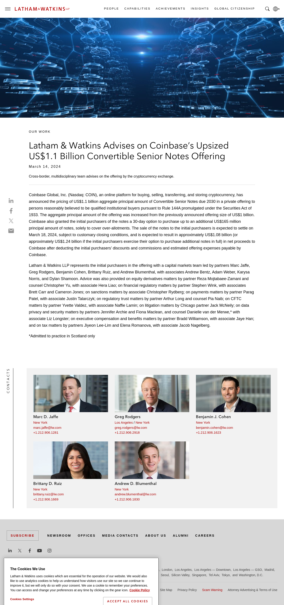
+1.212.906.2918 (127, 432)
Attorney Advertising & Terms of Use (252, 590)
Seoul (165, 575)
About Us (155, 535)
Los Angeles (124, 422)
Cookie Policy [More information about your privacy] (140, 602)
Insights (200, 8)
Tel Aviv (214, 575)
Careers (205, 535)
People (111, 8)
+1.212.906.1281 (45, 432)
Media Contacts (120, 535)
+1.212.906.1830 (127, 499)
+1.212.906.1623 (208, 432)
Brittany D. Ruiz (47, 483)
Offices (87, 535)
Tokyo (226, 575)
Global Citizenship (234, 8)
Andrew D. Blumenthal (136, 483)
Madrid (269, 569)
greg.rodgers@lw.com (131, 427)
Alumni (181, 535)
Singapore (199, 575)
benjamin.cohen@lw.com (214, 427)
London (167, 569)
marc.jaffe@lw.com (47, 427)
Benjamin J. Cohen (213, 416)
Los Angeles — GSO (247, 569)
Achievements (170, 8)
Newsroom (59, 535)
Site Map (166, 590)
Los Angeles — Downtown (212, 569)
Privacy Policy (187, 590)
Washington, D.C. (251, 575)
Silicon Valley (180, 575)
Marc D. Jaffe (45, 416)
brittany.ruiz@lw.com (48, 494)
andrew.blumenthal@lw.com (135, 494)
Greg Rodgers (127, 416)
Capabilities (137, 8)
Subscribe (23, 535)
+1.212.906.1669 (45, 499)
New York (40, 422)
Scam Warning (212, 590)
